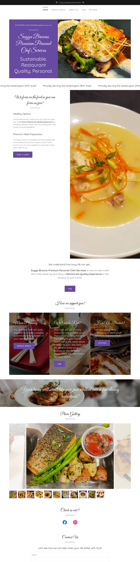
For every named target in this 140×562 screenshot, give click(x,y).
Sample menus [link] (59, 10)
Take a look (23, 155)
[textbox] (70, 555)
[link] (33, 51)
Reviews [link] (93, 10)
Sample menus (24, 346)
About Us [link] (73, 10)
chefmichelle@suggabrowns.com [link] (38, 25)
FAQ (70, 289)
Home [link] (45, 10)
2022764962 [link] (20, 25)
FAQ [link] (84, 10)
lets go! (102, 343)
